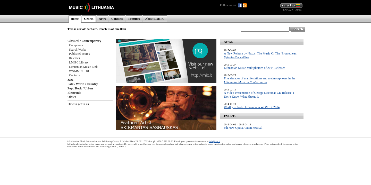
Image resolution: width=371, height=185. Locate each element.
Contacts (117, 19)
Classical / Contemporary (84, 41)
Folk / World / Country (83, 84)
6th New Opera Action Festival (243, 128)
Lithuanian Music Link (83, 67)
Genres (88, 19)
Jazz (70, 79)
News (102, 19)
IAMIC (298, 9)
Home (75, 19)
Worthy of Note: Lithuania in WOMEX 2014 (252, 107)
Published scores (79, 53)
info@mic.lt (214, 141)
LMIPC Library (79, 62)
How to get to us (78, 104)
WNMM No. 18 (79, 71)
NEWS (228, 42)
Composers (76, 45)
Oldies (72, 97)
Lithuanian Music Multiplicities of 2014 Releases (254, 68)
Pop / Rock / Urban (80, 88)
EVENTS (230, 116)
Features (134, 19)
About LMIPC (155, 19)
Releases (74, 58)
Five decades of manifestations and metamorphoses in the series (259, 80)
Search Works (77, 49)
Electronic (74, 93)
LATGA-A (288, 9)
